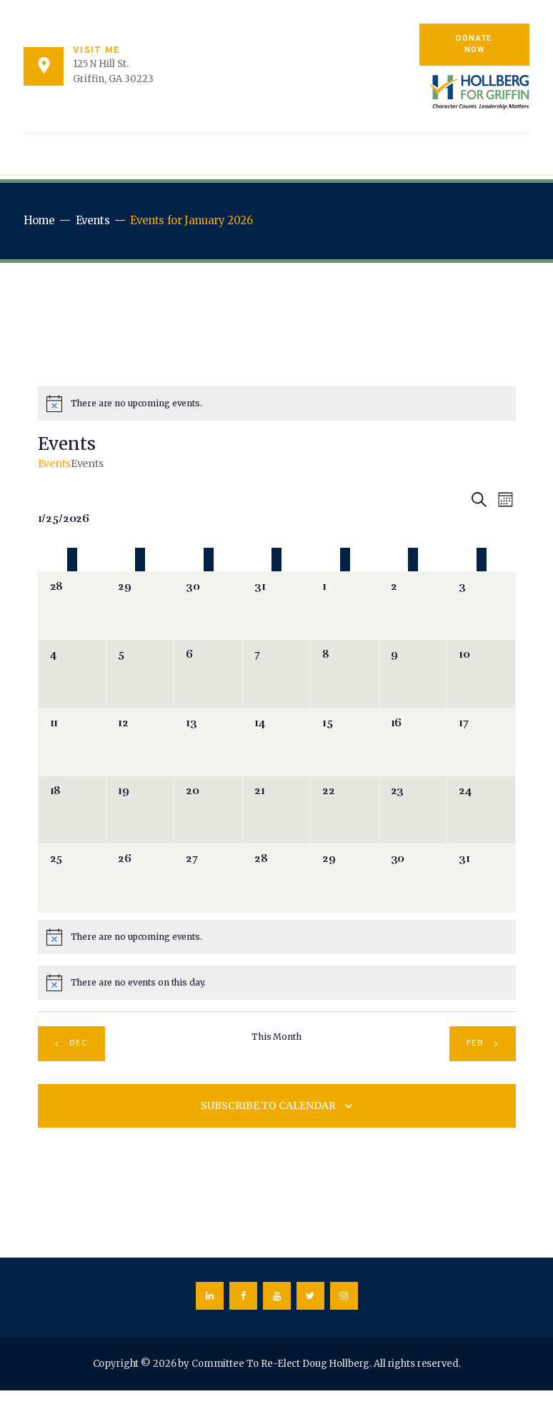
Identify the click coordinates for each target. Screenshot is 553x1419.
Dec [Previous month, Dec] (79, 1043)
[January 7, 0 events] (276, 673)
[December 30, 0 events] (207, 605)
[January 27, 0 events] (207, 877)
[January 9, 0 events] (413, 673)
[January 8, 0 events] (344, 673)
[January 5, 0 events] (140, 673)
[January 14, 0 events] (276, 742)
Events (93, 220)
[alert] (277, 403)
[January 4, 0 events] (72, 673)
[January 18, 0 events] (72, 809)
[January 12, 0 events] (140, 742)
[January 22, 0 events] (344, 809)
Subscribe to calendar (268, 1105)
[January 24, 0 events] (480, 809)
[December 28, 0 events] (72, 605)
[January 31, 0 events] (480, 877)
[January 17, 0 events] (480, 742)
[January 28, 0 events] (276, 877)
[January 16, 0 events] (413, 742)
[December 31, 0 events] (276, 605)
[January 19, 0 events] (140, 809)
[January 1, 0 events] (344, 605)
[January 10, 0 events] (480, 673)
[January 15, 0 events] (344, 742)
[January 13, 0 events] (207, 742)
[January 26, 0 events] (140, 877)
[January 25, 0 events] (72, 877)
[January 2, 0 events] (413, 605)
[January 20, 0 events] (207, 809)
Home (39, 220)
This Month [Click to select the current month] (276, 1036)
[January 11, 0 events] (72, 742)
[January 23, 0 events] (413, 809)
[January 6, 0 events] (207, 673)
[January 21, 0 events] (276, 809)
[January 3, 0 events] (480, 605)
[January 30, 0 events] (413, 877)
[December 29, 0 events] (140, 605)
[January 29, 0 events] (344, 877)
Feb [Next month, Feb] (475, 1043)
